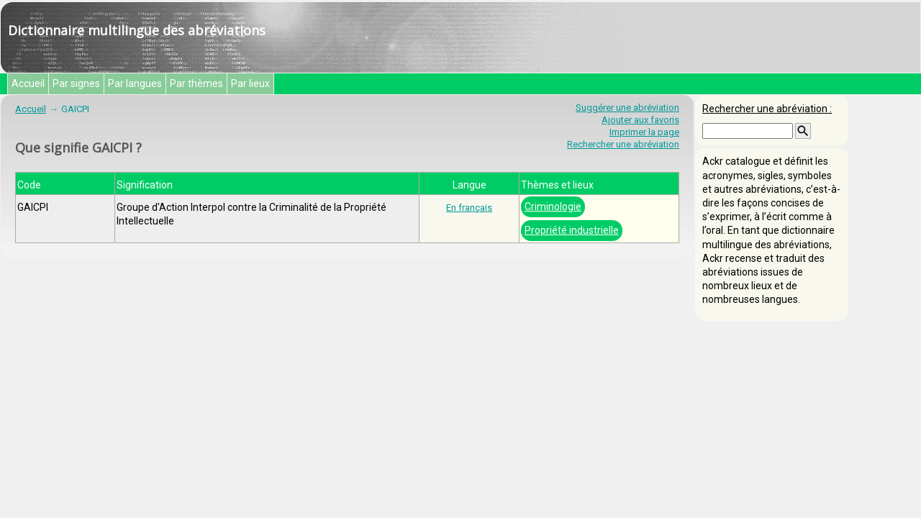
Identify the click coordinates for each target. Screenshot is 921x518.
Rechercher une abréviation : (767, 108)
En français (469, 207)
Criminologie (553, 206)
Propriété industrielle (572, 230)
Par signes (76, 83)
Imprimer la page (644, 132)
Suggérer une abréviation (627, 107)
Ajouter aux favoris (640, 119)
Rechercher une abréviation (623, 144)
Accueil (28, 83)
